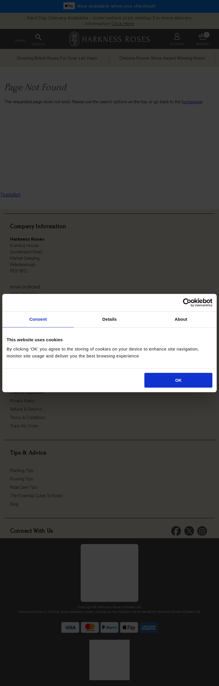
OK (178, 380)
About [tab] (181, 319)
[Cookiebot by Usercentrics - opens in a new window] (187, 302)
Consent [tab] (38, 319)
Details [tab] (109, 319)
